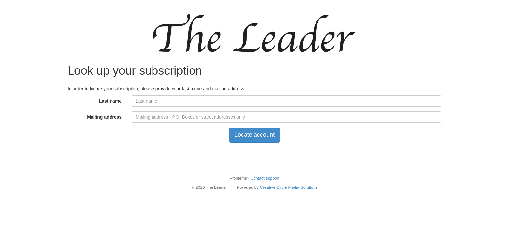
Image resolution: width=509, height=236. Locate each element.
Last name (110, 101)
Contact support (264, 178)
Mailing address (104, 117)
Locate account (254, 134)
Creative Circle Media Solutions (289, 187)
